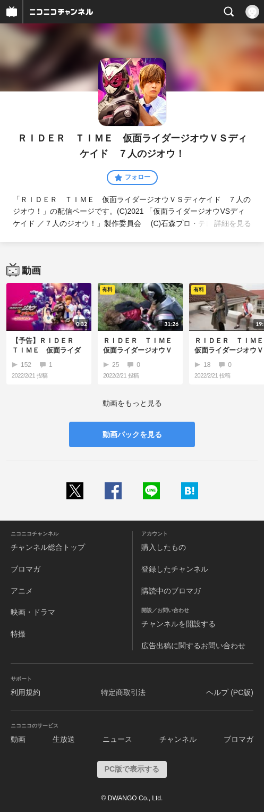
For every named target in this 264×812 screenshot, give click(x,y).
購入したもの (163, 547)
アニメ (22, 591)
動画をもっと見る (132, 403)
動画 (18, 739)
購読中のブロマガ (171, 591)
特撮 (18, 634)
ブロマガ (25, 569)
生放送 (64, 739)
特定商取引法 (123, 692)
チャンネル (178, 739)
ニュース (117, 739)
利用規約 (25, 692)
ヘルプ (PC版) (229, 692)
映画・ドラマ (33, 612)
